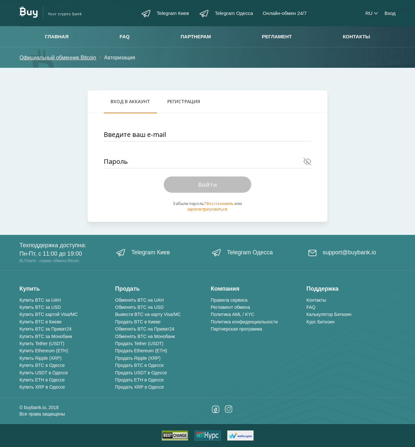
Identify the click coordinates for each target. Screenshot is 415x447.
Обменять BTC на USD (139, 307)
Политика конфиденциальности (244, 321)
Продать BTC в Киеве (138, 321)
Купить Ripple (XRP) (40, 358)
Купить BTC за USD (40, 307)
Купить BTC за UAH (40, 300)
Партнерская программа (236, 329)
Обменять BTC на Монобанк (145, 336)
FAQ (125, 36)
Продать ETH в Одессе (139, 379)
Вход (390, 13)
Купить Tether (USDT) (41, 343)
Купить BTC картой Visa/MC (48, 314)
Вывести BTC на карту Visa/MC (148, 314)
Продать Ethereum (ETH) (141, 350)
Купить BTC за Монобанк (45, 336)
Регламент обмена (230, 307)
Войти (207, 184)
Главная (57, 36)
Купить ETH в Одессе (42, 379)
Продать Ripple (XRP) (137, 358)
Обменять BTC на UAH (139, 300)
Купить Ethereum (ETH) (43, 350)
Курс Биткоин (320, 321)
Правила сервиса (229, 300)
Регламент (277, 36)
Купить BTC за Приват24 (45, 329)
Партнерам (196, 36)
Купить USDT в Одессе (43, 372)
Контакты (356, 36)
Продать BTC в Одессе (139, 365)
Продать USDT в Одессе (141, 372)
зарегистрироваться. (207, 209)
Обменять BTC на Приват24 (144, 329)
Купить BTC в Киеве (40, 321)
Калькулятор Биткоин (328, 314)
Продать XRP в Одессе (139, 387)
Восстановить (220, 203)
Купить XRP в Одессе (42, 387)
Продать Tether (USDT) (139, 343)
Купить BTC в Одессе (42, 365)
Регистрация (183, 101)
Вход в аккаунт (130, 101)
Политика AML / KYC (233, 314)
